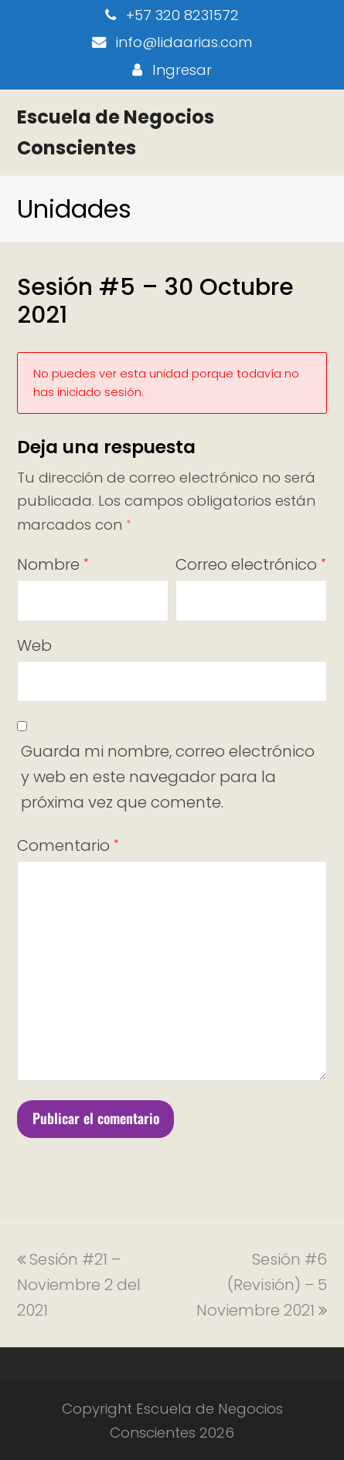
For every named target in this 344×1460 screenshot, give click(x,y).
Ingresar (182, 70)
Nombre (52, 564)
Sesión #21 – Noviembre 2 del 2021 (79, 1284)
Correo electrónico (250, 564)
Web (34, 645)
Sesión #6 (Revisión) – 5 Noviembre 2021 (261, 1284)
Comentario (67, 845)
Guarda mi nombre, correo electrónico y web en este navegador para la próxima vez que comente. (168, 776)
